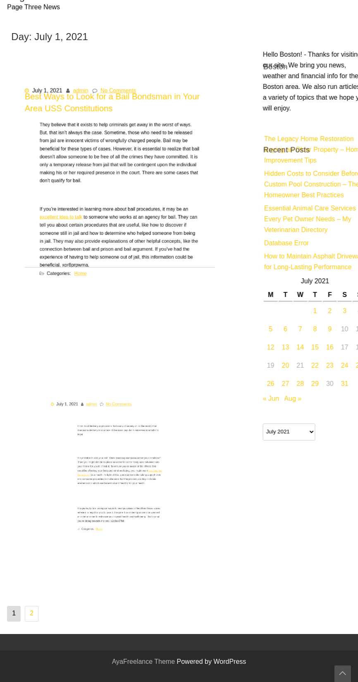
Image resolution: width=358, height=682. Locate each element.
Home (88, 264)
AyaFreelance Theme (144, 662)
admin (85, 101)
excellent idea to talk (73, 216)
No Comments (118, 101)
